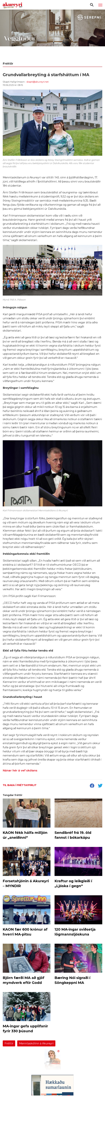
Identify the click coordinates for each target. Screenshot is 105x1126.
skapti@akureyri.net (38, 82)
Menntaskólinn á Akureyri (36, 1043)
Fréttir (9, 1043)
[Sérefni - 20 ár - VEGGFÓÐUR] (52, 34)
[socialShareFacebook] (92, 786)
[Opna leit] (91, 4)
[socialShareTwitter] (100, 786)
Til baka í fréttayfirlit (20, 785)
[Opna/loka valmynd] (100, 5)
